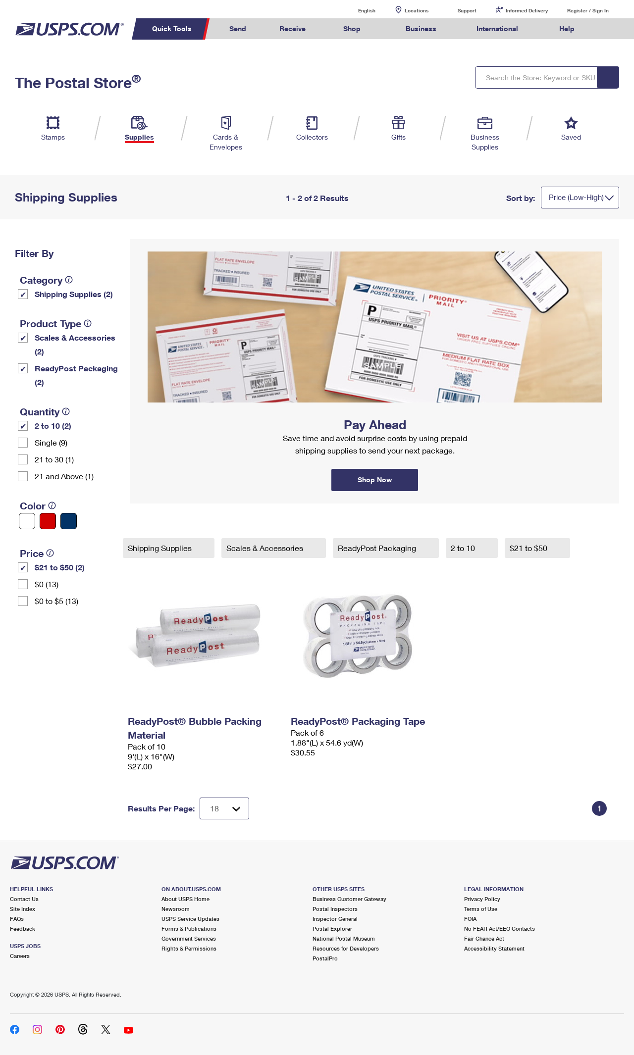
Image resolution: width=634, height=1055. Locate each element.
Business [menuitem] (421, 28)
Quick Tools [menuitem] (172, 28)
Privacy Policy (482, 899)
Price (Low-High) (576, 197)
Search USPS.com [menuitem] (609, 29)
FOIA (470, 918)
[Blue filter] (68, 521)
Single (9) (51, 442)
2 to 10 (464, 548)
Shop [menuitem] (352, 28)
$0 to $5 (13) (56, 600)
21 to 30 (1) (54, 459)
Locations (416, 10)
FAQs (17, 918)
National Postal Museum (344, 938)
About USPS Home (185, 899)
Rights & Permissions (188, 948)
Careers (20, 956)
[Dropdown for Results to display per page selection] (224, 808)
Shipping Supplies (161, 548)
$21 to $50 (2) (60, 567)
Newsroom (175, 908)
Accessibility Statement (494, 948)
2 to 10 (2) (53, 425)
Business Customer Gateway (349, 899)
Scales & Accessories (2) (75, 344)
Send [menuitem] (237, 28)
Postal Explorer (332, 928)
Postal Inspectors (335, 908)
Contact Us (24, 899)
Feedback (22, 928)
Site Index (22, 908)
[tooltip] (69, 280)
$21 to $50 (529, 548)
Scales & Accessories (265, 548)
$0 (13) (46, 584)
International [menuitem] (497, 28)
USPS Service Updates (190, 918)
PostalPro (325, 958)
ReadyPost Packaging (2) (76, 375)
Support (467, 10)
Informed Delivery (527, 10)
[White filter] (27, 521)
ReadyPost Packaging (378, 548)
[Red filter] (48, 521)
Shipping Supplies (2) (74, 294)
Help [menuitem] (567, 28)
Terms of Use (480, 908)
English (356, 10)
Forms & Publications (188, 928)
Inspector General (335, 918)
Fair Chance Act (484, 938)
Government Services (188, 938)
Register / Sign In (588, 10)
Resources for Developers (346, 948)
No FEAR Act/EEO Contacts (499, 928)
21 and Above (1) (64, 476)
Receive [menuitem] (292, 28)
